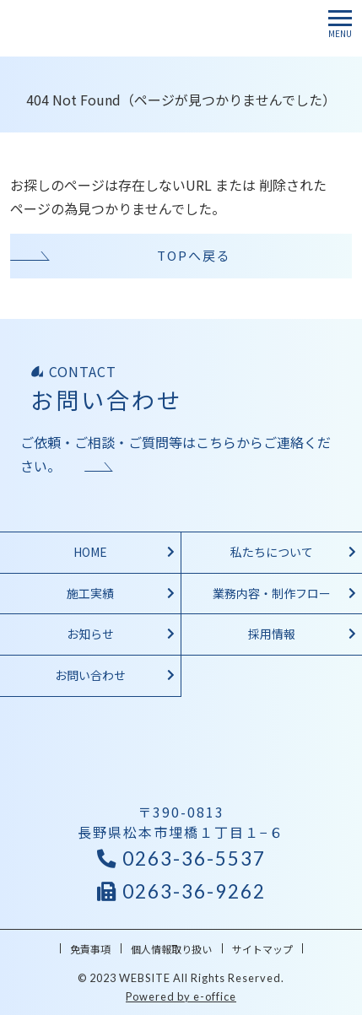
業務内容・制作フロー (272, 593)
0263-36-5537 (181, 858)
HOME (90, 551)
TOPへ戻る (194, 255)
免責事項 (90, 949)
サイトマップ (262, 949)
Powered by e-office (181, 996)
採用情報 (271, 633)
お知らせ (90, 633)
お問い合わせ (90, 675)
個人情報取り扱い (171, 949)
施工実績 (90, 593)
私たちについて (271, 551)
